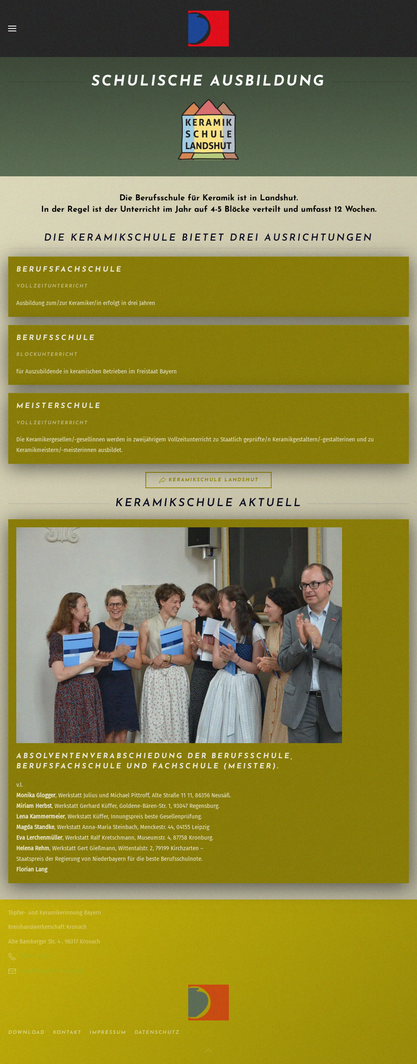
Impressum (108, 1032)
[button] (12, 28)
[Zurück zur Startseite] (208, 28)
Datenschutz (157, 1032)
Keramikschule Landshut (208, 480)
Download (26, 1032)
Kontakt (67, 1032)
